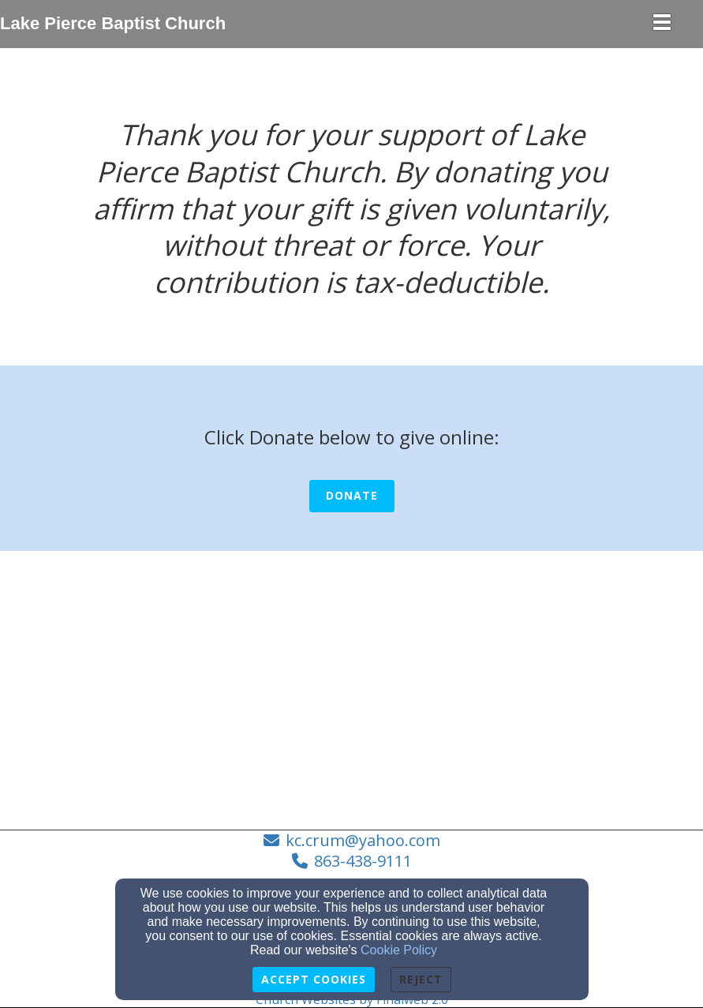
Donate (352, 495)
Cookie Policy (399, 950)
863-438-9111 (363, 860)
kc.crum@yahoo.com (363, 840)
